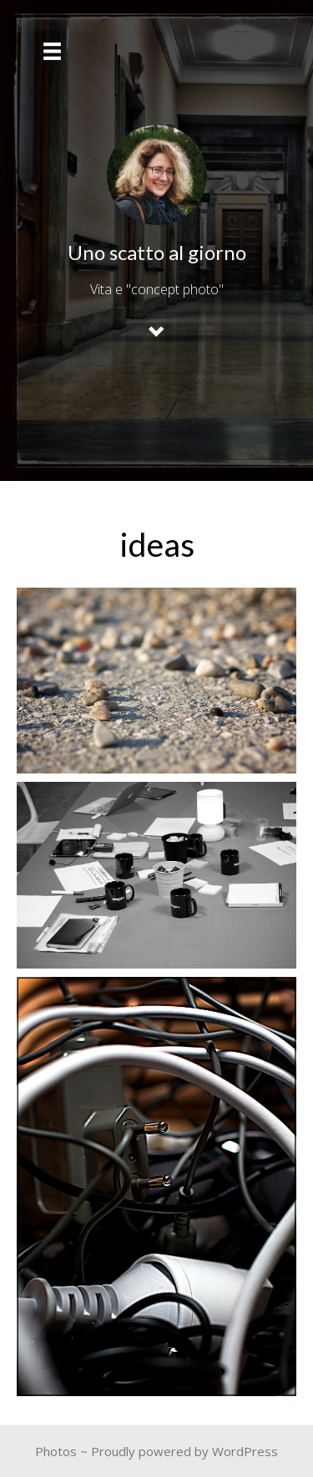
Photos (56, 1451)
